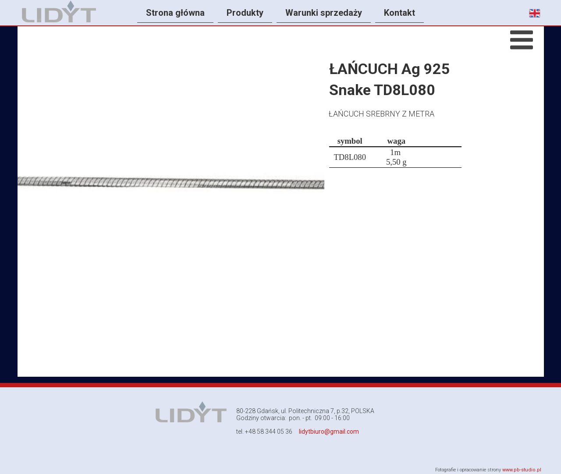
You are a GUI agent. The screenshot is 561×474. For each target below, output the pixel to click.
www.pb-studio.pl (521, 470)
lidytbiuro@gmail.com (329, 431)
